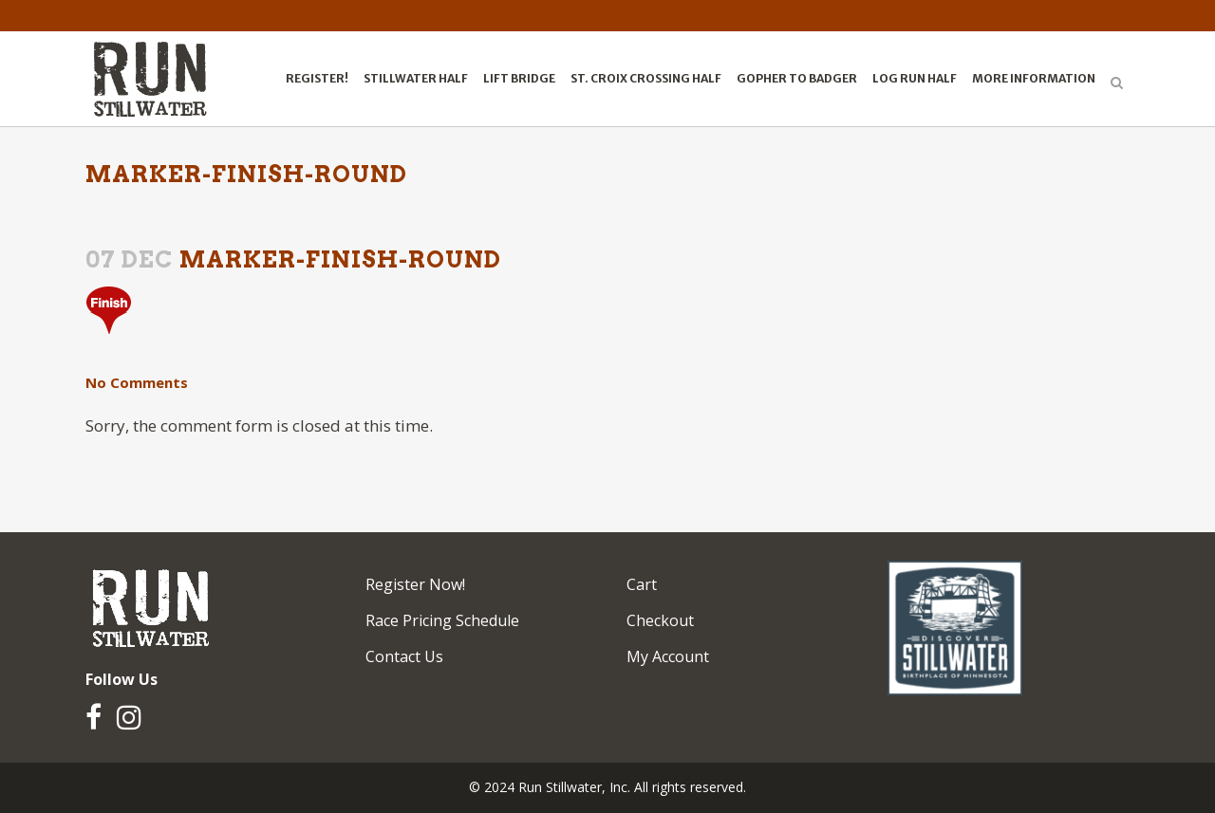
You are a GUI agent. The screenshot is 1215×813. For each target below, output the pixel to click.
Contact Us (404, 656)
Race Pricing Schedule (442, 620)
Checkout (660, 620)
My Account (667, 656)
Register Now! (415, 584)
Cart (641, 584)
